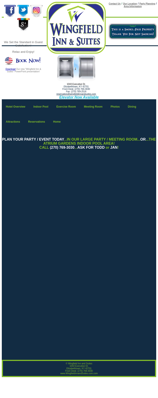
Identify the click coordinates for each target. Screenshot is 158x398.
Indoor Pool (40, 106)
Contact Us (115, 3)
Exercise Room (66, 106)
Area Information (133, 6)
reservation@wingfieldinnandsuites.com (76, 94)
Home (57, 121)
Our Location (130, 3)
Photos (115, 106)
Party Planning (147, 3)
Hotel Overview (15, 106)
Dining (132, 106)
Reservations (36, 121)
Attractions (13, 121)
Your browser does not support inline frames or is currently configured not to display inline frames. (79, 259)
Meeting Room (93, 106)
